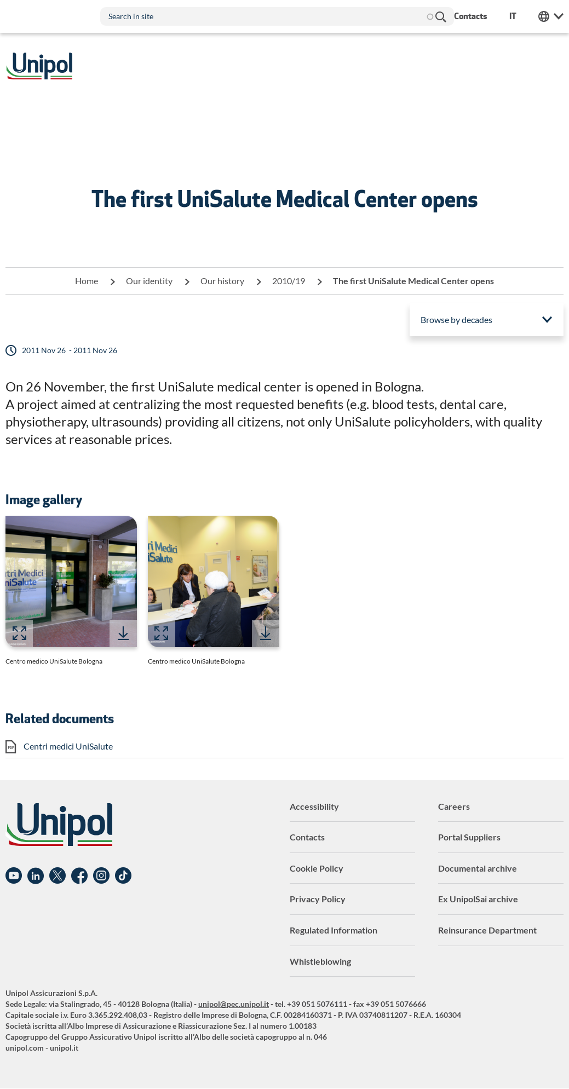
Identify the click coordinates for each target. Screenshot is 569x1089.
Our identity (149, 280)
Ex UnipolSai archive (478, 899)
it (512, 16)
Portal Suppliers (469, 837)
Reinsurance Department (487, 930)
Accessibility (314, 806)
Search (440, 16)
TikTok (123, 876)
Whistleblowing (320, 961)
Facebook (79, 876)
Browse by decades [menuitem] (456, 319)
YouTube (13, 876)
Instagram (101, 876)
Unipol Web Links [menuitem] (551, 16)
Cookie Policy (316, 868)
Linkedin (35, 876)
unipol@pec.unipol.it (233, 1004)
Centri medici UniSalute (68, 746)
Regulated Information (333, 930)
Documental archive (477, 868)
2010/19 (288, 280)
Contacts (307, 837)
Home (86, 280)
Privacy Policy (318, 899)
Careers (454, 806)
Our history (222, 280)
